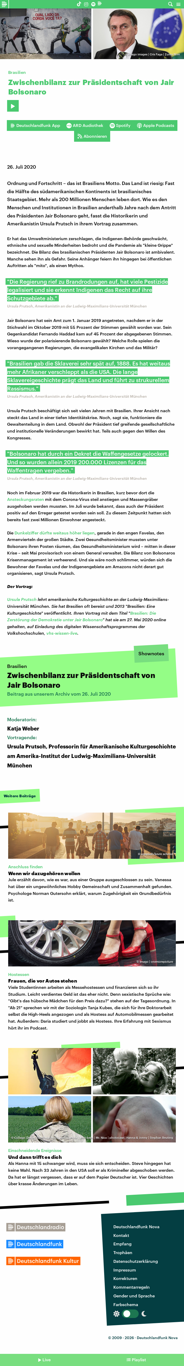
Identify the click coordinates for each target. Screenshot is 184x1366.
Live (46, 1359)
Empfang (122, 1243)
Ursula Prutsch (22, 599)
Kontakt (121, 1235)
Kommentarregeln (131, 1286)
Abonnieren (92, 136)
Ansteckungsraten (25, 499)
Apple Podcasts (155, 125)
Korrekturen (125, 1278)
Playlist (139, 1359)
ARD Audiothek (84, 125)
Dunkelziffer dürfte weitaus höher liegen (54, 532)
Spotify (120, 125)
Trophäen (122, 1252)
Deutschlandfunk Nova (136, 1226)
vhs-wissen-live (61, 632)
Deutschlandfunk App (35, 125)
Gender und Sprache (134, 1295)
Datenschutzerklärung (135, 1261)
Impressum (124, 1269)
